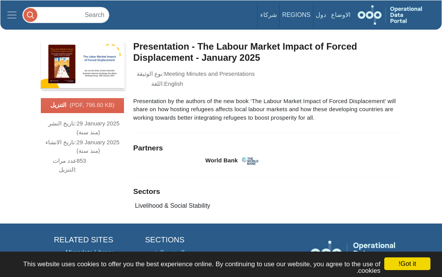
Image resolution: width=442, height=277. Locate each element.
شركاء (268, 15)
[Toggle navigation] (12, 15)
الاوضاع (340, 15)
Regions (296, 15)
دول (321, 15)
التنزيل (82, 105)
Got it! (407, 263)
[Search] (65, 15)
